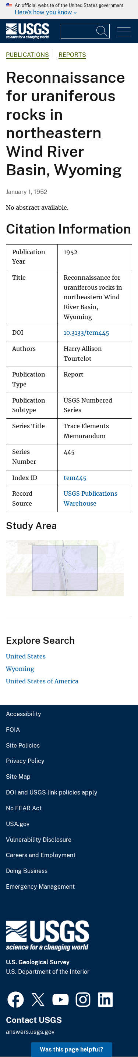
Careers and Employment (40, 855)
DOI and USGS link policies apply (52, 792)
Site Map (18, 777)
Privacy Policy (25, 761)
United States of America (42, 681)
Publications (27, 54)
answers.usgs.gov (30, 1031)
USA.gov (17, 824)
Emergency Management (40, 887)
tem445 (75, 477)
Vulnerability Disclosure (38, 840)
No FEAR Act (24, 808)
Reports (72, 54)
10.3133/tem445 (86, 332)
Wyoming (20, 668)
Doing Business (26, 871)
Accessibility (23, 714)
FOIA (13, 730)
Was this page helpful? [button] (71, 1049)
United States (26, 656)
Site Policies (23, 745)
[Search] (102, 31)
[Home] (27, 37)
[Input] (85, 31)
